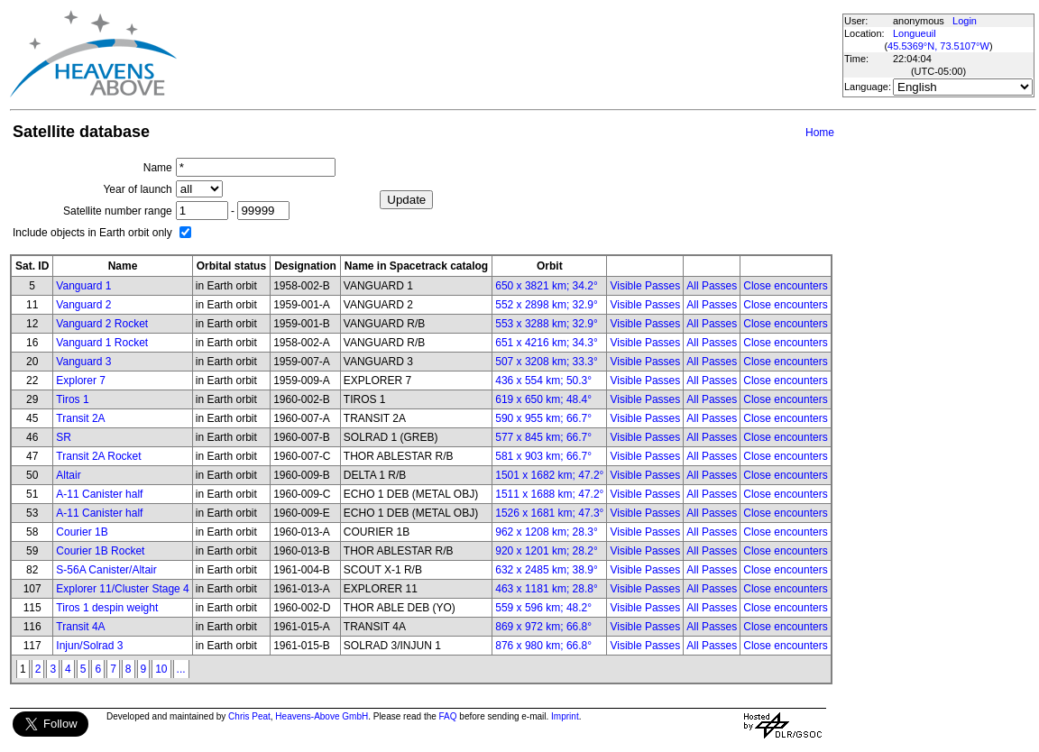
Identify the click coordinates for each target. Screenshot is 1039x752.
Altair (68, 475)
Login (964, 20)
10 (161, 669)
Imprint (565, 716)
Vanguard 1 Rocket (102, 342)
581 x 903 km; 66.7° (543, 456)
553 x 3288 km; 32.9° (546, 323)
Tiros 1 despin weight (107, 607)
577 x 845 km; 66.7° (543, 437)
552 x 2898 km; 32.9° (546, 304)
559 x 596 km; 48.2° (543, 607)
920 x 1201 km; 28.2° (546, 551)
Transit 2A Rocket (98, 456)
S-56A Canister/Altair (106, 570)
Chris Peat (249, 716)
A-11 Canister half (99, 494)
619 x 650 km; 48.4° (543, 399)
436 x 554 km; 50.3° (543, 380)
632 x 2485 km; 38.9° (546, 570)
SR (63, 437)
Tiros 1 (72, 399)
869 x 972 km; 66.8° (543, 626)
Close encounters (785, 286)
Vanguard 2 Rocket (102, 323)
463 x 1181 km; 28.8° (546, 588)
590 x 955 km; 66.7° (543, 418)
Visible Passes (645, 286)
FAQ (448, 716)
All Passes (711, 286)
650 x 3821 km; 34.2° (546, 286)
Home (819, 132)
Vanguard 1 (83, 286)
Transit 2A (80, 418)
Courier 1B (81, 532)
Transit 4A (80, 626)
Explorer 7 (81, 380)
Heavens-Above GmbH (321, 716)
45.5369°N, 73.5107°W (938, 46)
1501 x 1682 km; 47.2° (549, 475)
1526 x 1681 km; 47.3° (549, 513)
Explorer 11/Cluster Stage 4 (122, 588)
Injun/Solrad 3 (89, 645)
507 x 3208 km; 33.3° (546, 361)
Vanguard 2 (83, 304)
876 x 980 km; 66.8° (543, 645)
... (181, 669)
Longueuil (914, 33)
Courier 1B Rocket (100, 551)
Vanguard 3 (83, 361)
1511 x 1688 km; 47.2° (549, 494)
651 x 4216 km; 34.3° (546, 342)
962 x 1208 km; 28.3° (546, 532)
